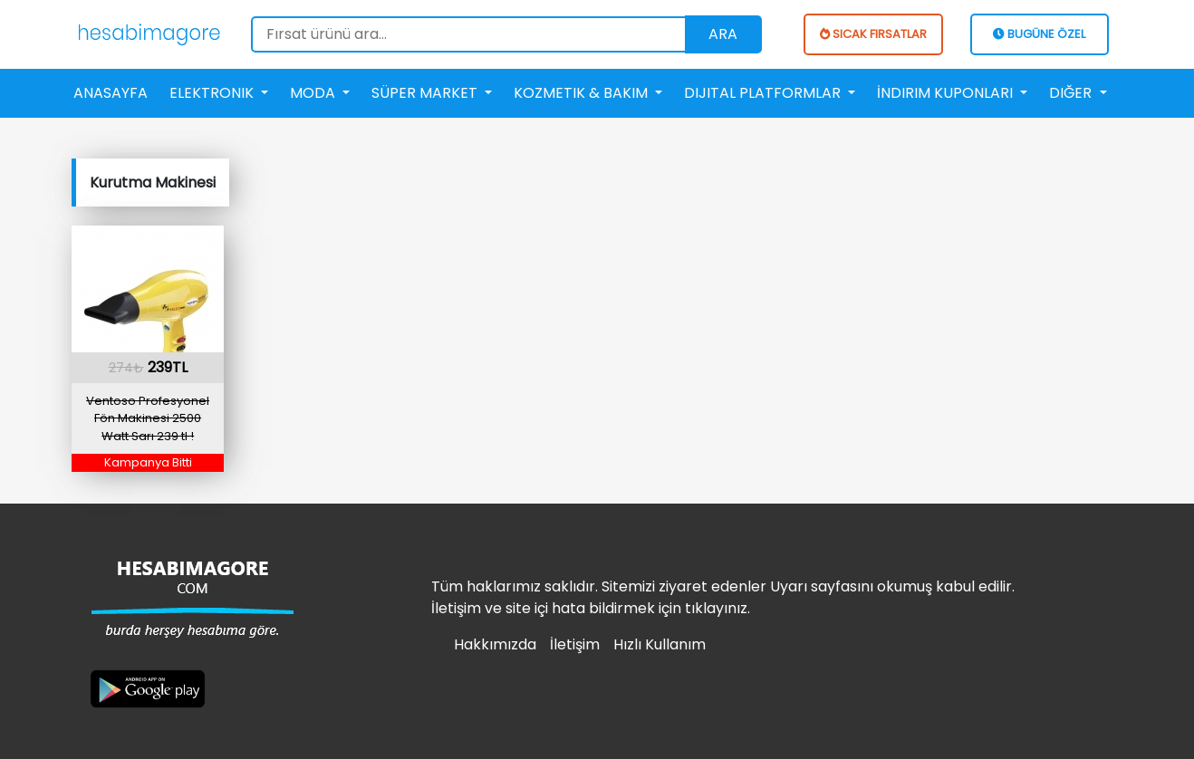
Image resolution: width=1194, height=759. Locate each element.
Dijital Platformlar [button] (764, 92)
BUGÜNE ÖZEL (1039, 34)
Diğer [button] (1072, 92)
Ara (722, 34)
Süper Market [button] (426, 92)
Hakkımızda (495, 644)
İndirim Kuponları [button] (946, 92)
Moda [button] (314, 92)
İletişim (575, 644)
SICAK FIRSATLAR (873, 34)
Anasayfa (110, 92)
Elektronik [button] (213, 92)
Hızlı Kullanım (659, 644)
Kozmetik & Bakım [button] (582, 92)
